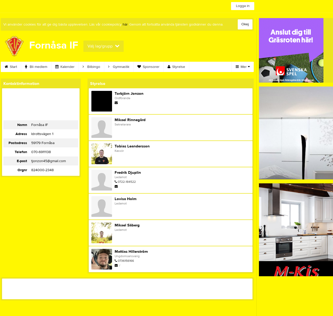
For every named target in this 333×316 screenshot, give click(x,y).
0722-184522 (127, 182)
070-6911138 (41, 152)
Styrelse (176, 67)
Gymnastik (118, 67)
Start (11, 67)
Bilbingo (91, 67)
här (125, 24)
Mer (243, 67)
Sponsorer (148, 67)
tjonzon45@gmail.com (48, 161)
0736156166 (126, 261)
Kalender (65, 67)
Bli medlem (36, 67)
